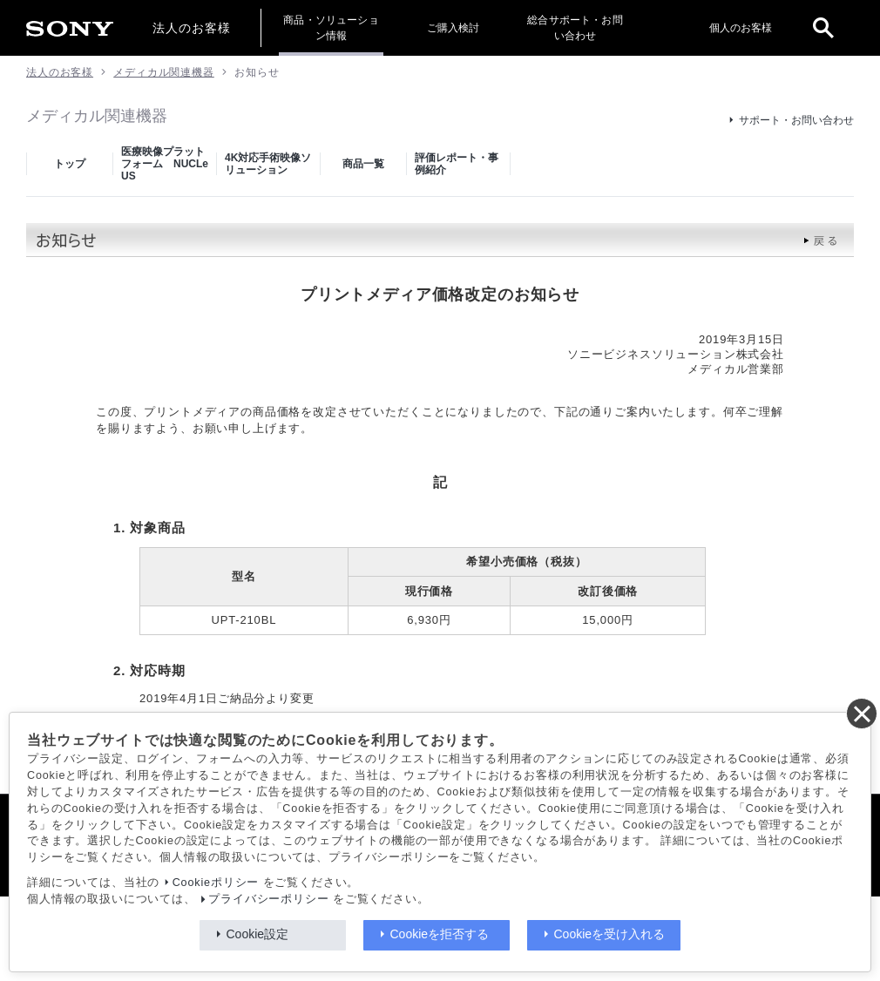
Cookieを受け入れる (610, 934)
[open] (823, 28)
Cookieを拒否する (440, 934)
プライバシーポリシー (268, 899)
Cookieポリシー (216, 882)
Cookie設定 (258, 934)
